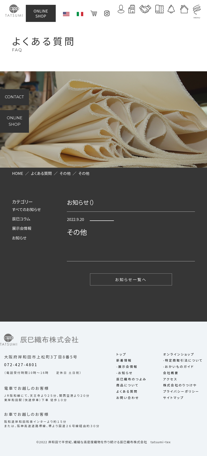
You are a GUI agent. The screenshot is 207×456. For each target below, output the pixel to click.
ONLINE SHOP (43, 12)
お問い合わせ (127, 397)
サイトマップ (173, 397)
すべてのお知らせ (26, 209)
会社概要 (171, 373)
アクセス (170, 379)
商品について (127, 385)
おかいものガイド (179, 366)
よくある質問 (127, 391)
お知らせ (19, 238)
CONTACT (14, 97)
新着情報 (124, 360)
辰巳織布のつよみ (131, 379)
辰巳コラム (21, 219)
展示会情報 (21, 228)
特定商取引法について (184, 360)
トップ (121, 354)
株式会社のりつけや (180, 385)
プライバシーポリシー (181, 391)
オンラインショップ (178, 354)
